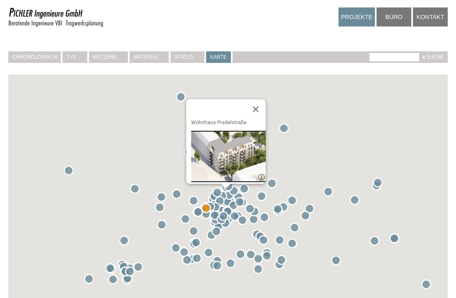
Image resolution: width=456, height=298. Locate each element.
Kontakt (430, 17)
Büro (394, 17)
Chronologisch (34, 57)
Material (149, 57)
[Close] (256, 109)
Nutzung (108, 57)
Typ (75, 57)
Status (187, 57)
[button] (187, 220)
